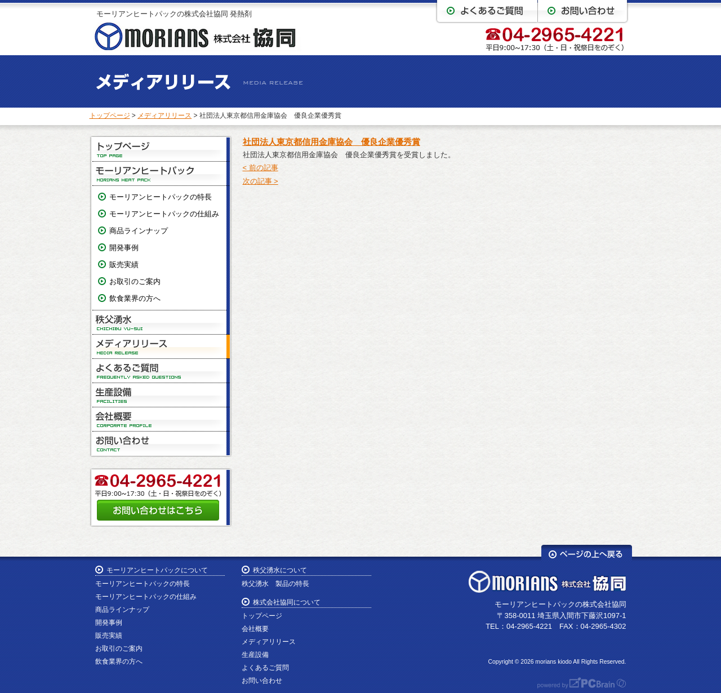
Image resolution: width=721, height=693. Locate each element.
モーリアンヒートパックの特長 (160, 197)
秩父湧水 (161, 322)
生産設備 (161, 395)
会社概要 (161, 419)
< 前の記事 (260, 167)
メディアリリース (164, 115)
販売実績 (124, 264)
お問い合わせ (161, 443)
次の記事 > (260, 181)
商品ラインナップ (138, 230)
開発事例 (124, 247)
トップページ (110, 115)
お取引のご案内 (135, 281)
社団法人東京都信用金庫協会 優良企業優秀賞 (331, 141)
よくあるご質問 (161, 371)
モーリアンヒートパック (161, 174)
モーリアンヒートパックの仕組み (164, 214)
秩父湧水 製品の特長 (275, 584)
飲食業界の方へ (135, 298)
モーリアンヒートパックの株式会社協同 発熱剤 (174, 14)
